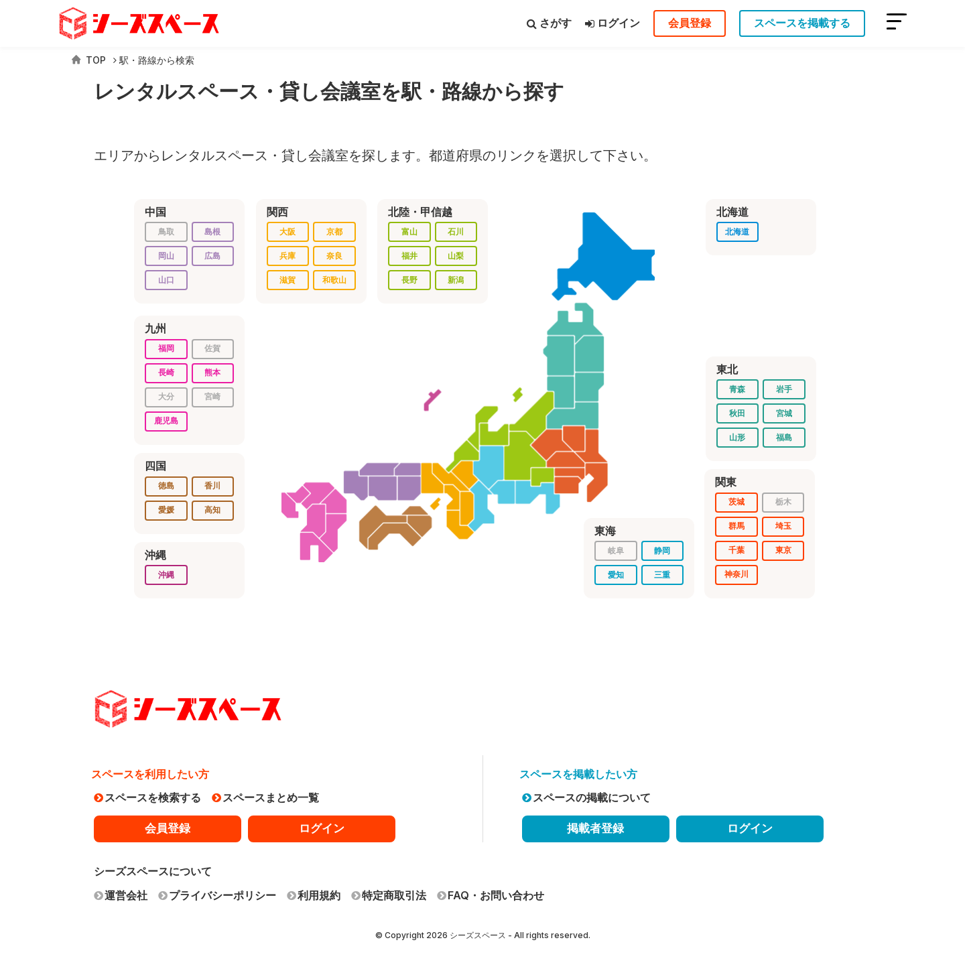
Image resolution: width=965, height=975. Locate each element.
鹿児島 (166, 420)
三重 (662, 575)
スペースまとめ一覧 (265, 797)
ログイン (612, 22)
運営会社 (120, 895)
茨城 (736, 502)
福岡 (166, 348)
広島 (212, 256)
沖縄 (166, 575)
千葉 (736, 550)
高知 (212, 510)
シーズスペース (478, 935)
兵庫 (287, 256)
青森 (737, 389)
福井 (409, 256)
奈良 (334, 256)
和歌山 (334, 280)
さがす (549, 22)
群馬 (736, 526)
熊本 (212, 372)
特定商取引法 (388, 895)
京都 (334, 231)
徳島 (166, 485)
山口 (166, 280)
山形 (737, 437)
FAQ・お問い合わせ (490, 895)
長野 (409, 280)
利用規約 (313, 895)
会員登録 (689, 22)
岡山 (166, 256)
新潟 (456, 280)
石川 (456, 231)
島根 (212, 231)
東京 (783, 550)
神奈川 (736, 574)
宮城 (784, 413)
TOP (89, 60)
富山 (409, 231)
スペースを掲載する (802, 22)
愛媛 (166, 510)
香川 (212, 485)
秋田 (737, 413)
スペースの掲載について (586, 797)
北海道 (737, 231)
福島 (784, 437)
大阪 (287, 231)
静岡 (662, 550)
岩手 (784, 389)
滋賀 (287, 280)
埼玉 (783, 526)
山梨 (456, 256)
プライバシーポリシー (217, 895)
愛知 (616, 575)
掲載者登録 (595, 828)
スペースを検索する (147, 797)
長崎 (166, 372)
